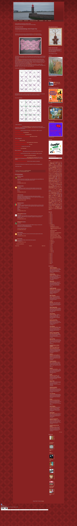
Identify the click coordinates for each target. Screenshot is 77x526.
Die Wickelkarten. (26, 132)
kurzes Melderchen (51, 452)
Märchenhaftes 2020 (52, 186)
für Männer (60, 174)
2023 (50, 217)
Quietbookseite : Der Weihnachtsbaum (55, 232)
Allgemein (18, 171)
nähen (60, 189)
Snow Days (55, 198)
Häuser (50, 179)
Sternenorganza (29, 158)
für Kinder (56, 174)
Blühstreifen (59, 168)
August (51, 243)
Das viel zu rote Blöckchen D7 (54, 268)
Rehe (53, 196)
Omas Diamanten (59, 191)
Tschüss (51, 381)
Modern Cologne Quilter (53, 307)
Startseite (15, 20)
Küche (51, 184)
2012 (50, 259)
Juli (51, 244)
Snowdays (59, 198)
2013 (50, 258)
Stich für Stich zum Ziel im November (55, 236)
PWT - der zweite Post (53, 296)
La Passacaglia (58, 184)
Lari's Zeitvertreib (52, 393)
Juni (51, 245)
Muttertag (53, 189)
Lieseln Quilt (59, 185)
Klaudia (18, 176)
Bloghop (56, 168)
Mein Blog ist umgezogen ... (53, 419)
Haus (29, 130)
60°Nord (51, 399)
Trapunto (61, 203)
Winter (58, 207)
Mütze (57, 189)
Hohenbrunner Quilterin (53, 387)
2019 (50, 222)
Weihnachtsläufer (27, 126)
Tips (18, 238)
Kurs (54, 184)
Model (58, 188)
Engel (56, 172)
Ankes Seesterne (52, 313)
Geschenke (58, 175)
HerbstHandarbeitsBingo (23, 171)
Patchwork (53, 192)
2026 (50, 213)
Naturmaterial (50, 191)
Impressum (21, 20)
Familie (50, 173)
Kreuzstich (56, 183)
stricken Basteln (58, 201)
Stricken (28, 171)
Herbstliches (54, 471)
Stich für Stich (54, 200)
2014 (50, 257)
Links (46, 20)
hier (32, 127)
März (51, 249)
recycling (59, 195)
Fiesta (56, 173)
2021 (50, 219)
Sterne (49, 200)
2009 (50, 263)
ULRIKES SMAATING (53, 288)
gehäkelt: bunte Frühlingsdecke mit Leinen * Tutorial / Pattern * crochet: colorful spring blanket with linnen (54, 348)
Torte (58, 203)
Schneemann (50, 198)
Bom (57, 169)
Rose (56, 197)
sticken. (49, 201)
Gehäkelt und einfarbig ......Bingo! (55, 235)
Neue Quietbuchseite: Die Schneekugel (55, 237)
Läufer (37, 130)
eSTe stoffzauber (52, 326)
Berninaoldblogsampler (53, 167)
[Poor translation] (6, 508)
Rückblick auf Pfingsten (53, 314)
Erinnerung (60, 172)
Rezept (53, 197)
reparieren (59, 196)
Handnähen (51, 178)
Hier (36, 151)
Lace (49, 185)
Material (56, 187)
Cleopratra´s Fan (51, 171)
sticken (59, 200)
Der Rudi (30, 144)
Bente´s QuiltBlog (52, 406)
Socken (55, 199)
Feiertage (53, 173)
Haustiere (56, 179)
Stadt (60, 199)
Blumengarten (54, 169)
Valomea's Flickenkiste (53, 267)
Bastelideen (41, 20)
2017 (50, 253)
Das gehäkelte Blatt (28, 134)
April (51, 248)
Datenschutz (26, 20)
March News (51, 339)
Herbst (50, 180)
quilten (50, 195)
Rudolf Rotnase (52, 231)
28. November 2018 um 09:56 (21, 235)
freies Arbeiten (60, 173)
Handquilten (59, 178)
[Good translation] (2, 508)
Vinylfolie (16, 158)
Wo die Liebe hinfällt (58, 208)
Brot (60, 169)
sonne (58, 199)
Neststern (51, 368)
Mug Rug (50, 189)
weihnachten (57, 206)
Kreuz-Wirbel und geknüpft (53, 333)
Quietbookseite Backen (53, 230)
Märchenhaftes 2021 (58, 186)
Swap (56, 202)
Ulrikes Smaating (20, 213)
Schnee (60, 197)
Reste (49, 197)
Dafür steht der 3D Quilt (33, 136)
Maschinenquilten (51, 187)
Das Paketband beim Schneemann (32, 142)
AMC (59, 163)
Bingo (50, 168)
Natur (59, 190)
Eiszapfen (53, 172)
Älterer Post (43, 245)
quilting (54, 195)
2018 (50, 223)
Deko (59, 171)
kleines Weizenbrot (52, 320)
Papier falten (51, 302)
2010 (50, 262)
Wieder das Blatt (22, 140)
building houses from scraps (53, 170)
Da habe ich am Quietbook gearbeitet (30, 155)
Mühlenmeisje (52, 281)
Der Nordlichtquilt (23, 148)
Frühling (51, 174)
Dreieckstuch (20, 60)
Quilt (59, 194)
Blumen (50, 169)
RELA (18, 232)
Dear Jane (55, 171)
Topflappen (55, 203)
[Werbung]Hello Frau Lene (53, 413)
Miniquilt (59, 187)
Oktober (51, 240)
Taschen (50, 203)
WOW (49, 209)
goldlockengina (52, 412)
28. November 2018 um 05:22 (21, 229)
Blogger (43, 501)
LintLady (51, 301)
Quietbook (29, 64)
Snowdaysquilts (51, 199)
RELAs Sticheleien (52, 295)
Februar (51, 250)
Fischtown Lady (57, 82)
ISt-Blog (51, 374)
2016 (50, 254)
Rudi (41, 127)
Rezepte (49, 20)
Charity (60, 170)
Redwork (50, 196)
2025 (50, 214)
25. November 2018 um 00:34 (21, 210)
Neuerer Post (17, 245)
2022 (50, 218)
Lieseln (53, 185)
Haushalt (53, 179)
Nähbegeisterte (19, 221)
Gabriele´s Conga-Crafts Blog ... (54, 332)
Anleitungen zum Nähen (34, 20)
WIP (53, 208)
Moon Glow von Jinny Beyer (54, 375)
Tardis (59, 202)
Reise (55, 196)
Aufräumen (59, 165)
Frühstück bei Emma (53, 361)
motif (60, 188)
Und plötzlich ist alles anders (51, 443)
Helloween (60, 179)
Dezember (52, 224)
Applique (50, 165)
